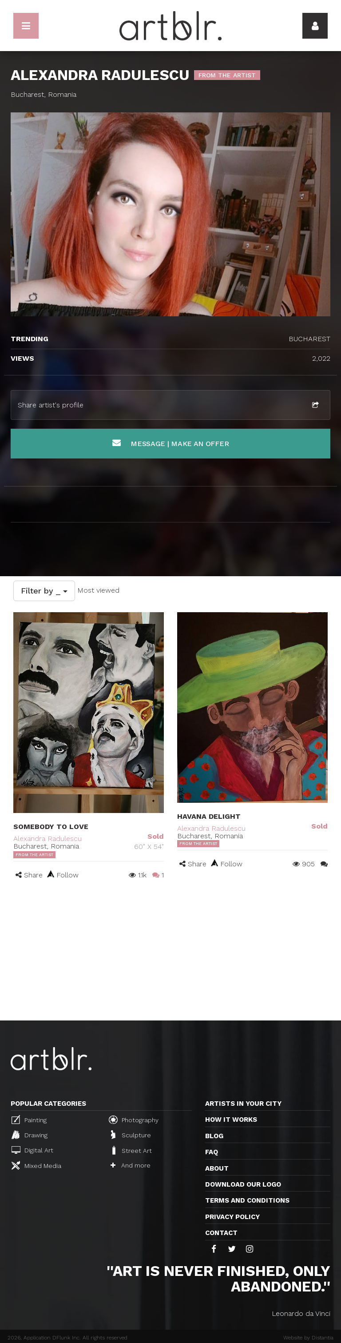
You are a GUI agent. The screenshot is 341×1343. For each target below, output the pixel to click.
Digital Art (32, 1150)
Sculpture (131, 1134)
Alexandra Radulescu (47, 838)
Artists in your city (243, 1104)
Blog (214, 1136)
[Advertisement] (170, 954)
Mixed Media (36, 1165)
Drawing (30, 1134)
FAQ (211, 1152)
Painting (29, 1119)
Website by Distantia (308, 1338)
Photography (134, 1119)
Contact (221, 1233)
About (217, 1168)
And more (131, 1165)
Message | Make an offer (170, 443)
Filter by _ (44, 590)
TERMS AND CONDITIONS (247, 1200)
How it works (231, 1120)
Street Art (131, 1150)
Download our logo (243, 1184)
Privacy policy (232, 1217)
